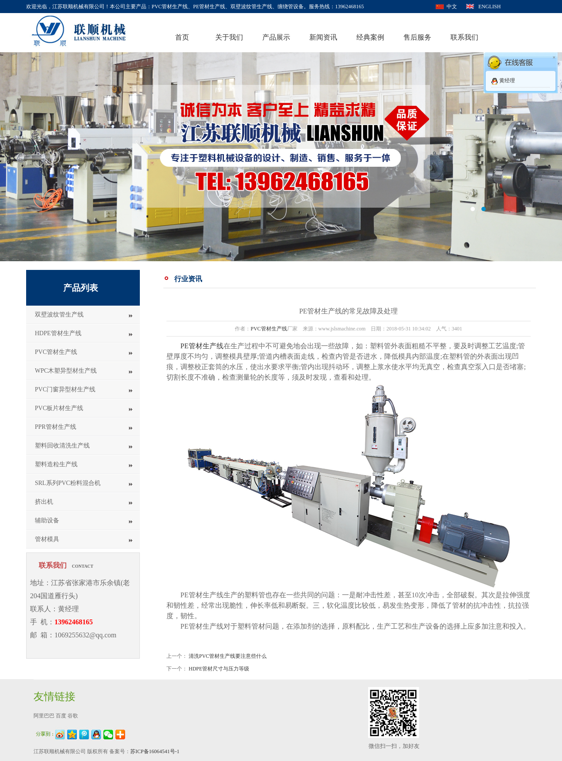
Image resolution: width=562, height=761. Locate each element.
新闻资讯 (323, 37)
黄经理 (507, 80)
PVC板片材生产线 (59, 408)
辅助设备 (47, 520)
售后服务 (417, 37)
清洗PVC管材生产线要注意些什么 (228, 656)
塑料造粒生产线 (56, 464)
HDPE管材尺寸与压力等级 (219, 669)
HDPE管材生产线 (58, 333)
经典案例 (370, 37)
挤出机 (44, 501)
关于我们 (229, 37)
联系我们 (464, 37)
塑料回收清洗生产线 (62, 445)
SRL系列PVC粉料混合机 (68, 483)
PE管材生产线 (201, 346)
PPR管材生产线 (55, 427)
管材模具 (47, 539)
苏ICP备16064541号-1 (154, 751)
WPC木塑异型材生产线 (66, 370)
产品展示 (276, 37)
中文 (452, 6)
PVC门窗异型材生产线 (65, 389)
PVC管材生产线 (56, 352)
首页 (182, 37)
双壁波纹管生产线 (59, 314)
